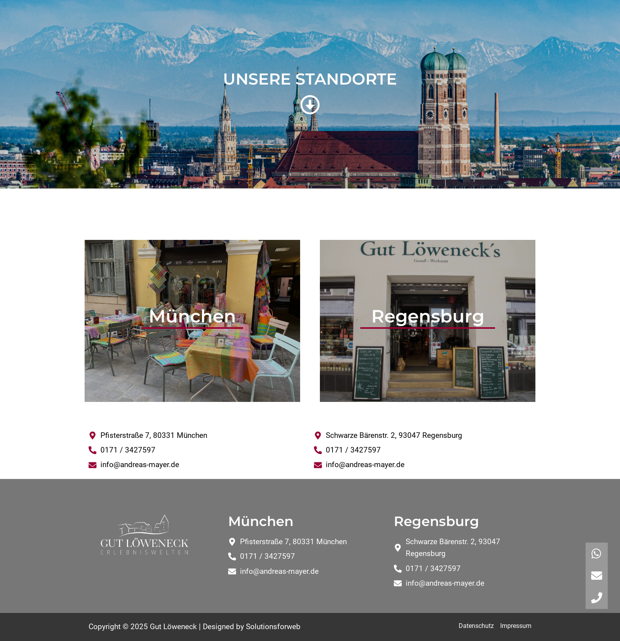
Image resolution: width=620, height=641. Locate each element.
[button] (597, 598)
